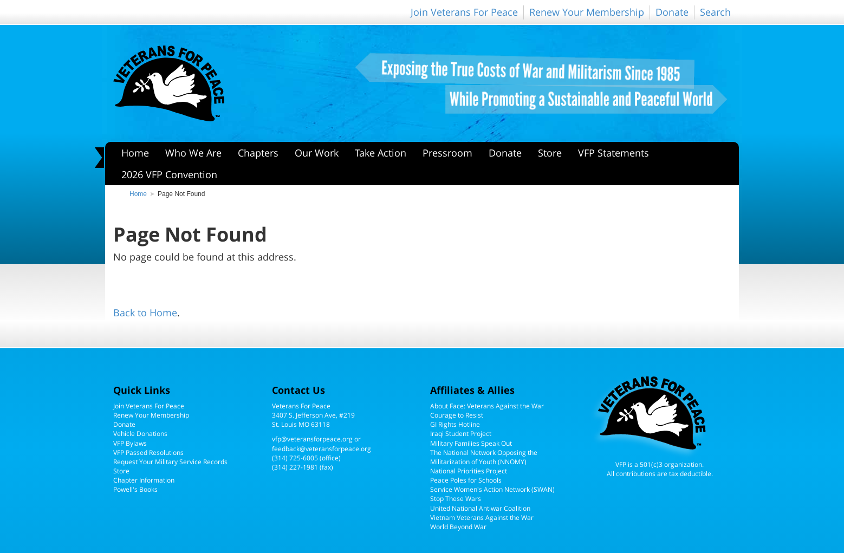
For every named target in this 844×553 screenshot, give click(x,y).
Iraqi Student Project (460, 433)
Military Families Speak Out (471, 443)
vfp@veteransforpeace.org (312, 439)
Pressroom (447, 152)
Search (715, 11)
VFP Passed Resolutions (148, 452)
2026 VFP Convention (169, 174)
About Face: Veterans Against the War (487, 406)
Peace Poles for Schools (466, 480)
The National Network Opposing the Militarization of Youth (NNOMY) (483, 457)
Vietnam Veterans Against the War (482, 517)
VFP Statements (613, 152)
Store (550, 152)
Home (135, 152)
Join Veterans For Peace (464, 11)
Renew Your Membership (586, 11)
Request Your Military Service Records (170, 461)
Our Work (317, 152)
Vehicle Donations (140, 433)
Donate (672, 11)
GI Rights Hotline (455, 424)
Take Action (380, 152)
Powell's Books (135, 489)
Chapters (258, 152)
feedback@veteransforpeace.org (321, 448)
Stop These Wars (455, 498)
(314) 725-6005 (295, 458)
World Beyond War (458, 526)
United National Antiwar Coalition (480, 508)
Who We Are (193, 152)
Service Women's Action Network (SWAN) (492, 489)
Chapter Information (143, 480)
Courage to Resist (456, 415)
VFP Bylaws (130, 443)
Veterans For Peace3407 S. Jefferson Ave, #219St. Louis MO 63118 (313, 415)
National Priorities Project (468, 471)
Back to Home (145, 312)
